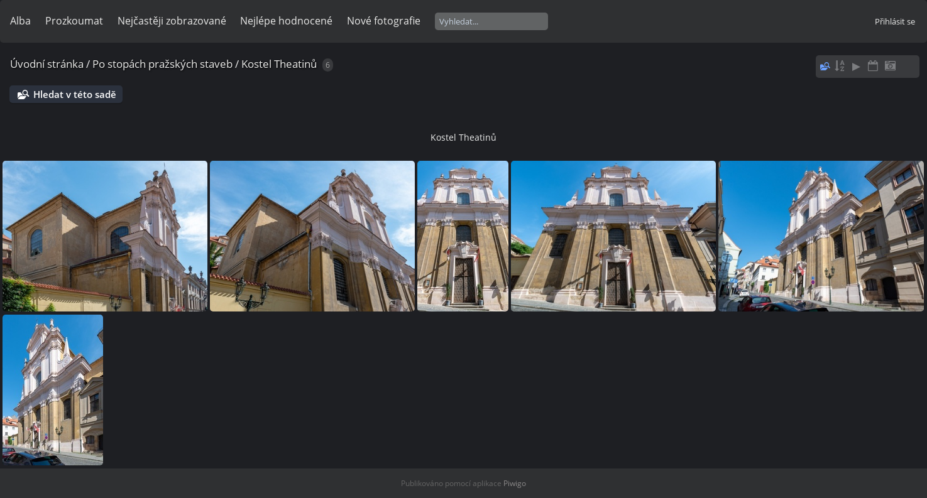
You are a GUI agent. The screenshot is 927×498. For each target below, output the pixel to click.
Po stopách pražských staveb (162, 64)
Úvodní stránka (47, 64)
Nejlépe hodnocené (286, 21)
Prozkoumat (74, 21)
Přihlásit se (895, 21)
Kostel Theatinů (279, 64)
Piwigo (514, 483)
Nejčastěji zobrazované (172, 21)
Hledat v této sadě (74, 94)
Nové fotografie (383, 21)
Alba (20, 21)
